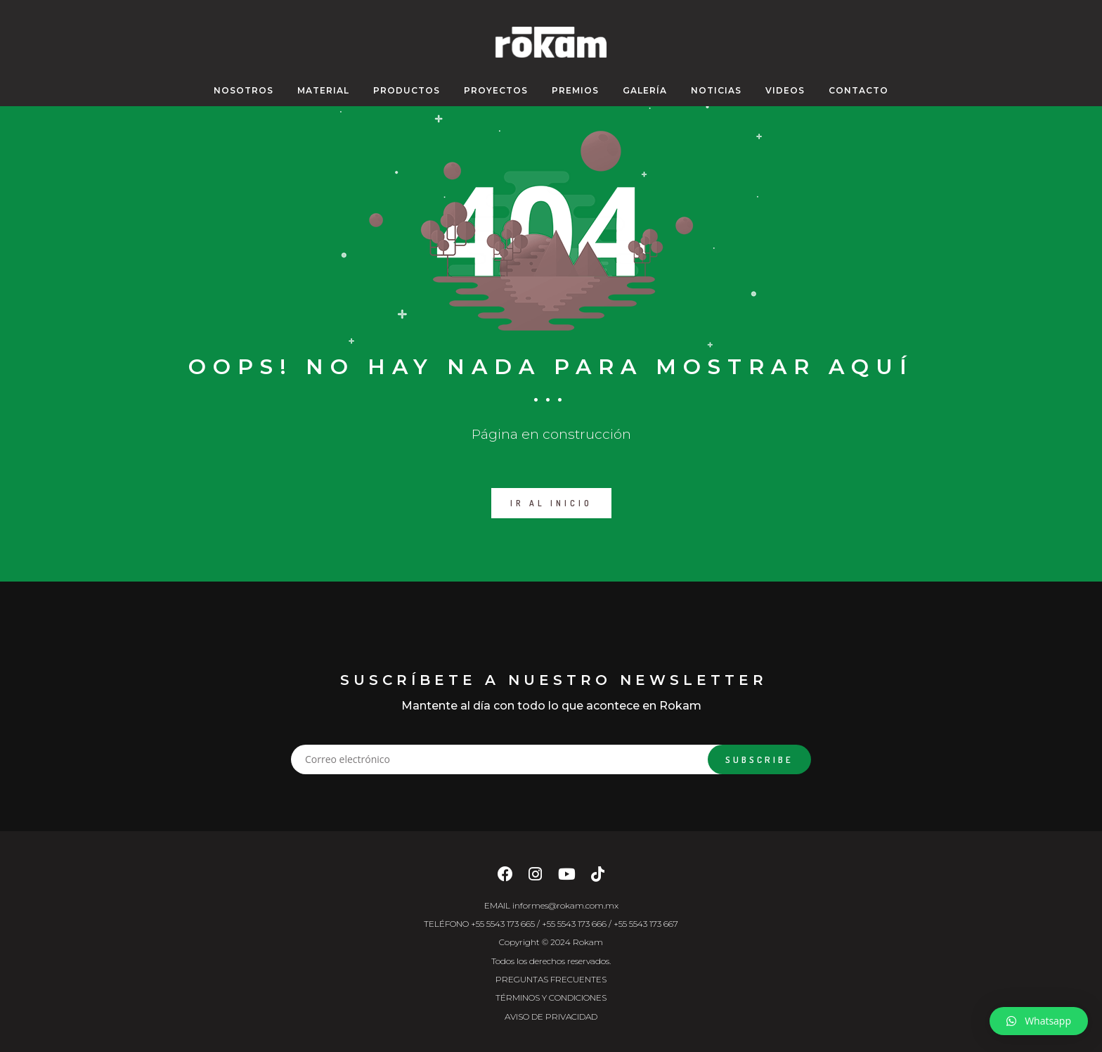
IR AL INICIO (551, 503)
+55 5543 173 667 (646, 923)
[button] (1039, 1021)
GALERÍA (645, 90)
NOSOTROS (243, 90)
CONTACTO (858, 90)
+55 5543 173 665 (503, 923)
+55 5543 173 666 (574, 923)
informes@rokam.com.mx (565, 905)
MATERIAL (323, 90)
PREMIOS (575, 90)
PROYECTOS (496, 90)
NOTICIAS (716, 90)
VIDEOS (785, 90)
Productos (406, 90)
